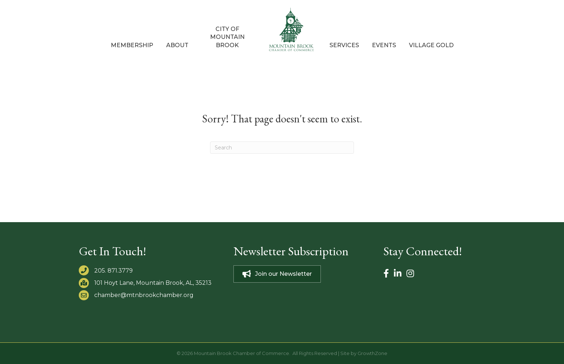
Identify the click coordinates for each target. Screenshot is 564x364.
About (177, 45)
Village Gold (431, 45)
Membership (132, 45)
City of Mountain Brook (227, 37)
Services (344, 45)
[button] (277, 273)
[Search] (282, 147)
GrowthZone (372, 353)
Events (384, 45)
